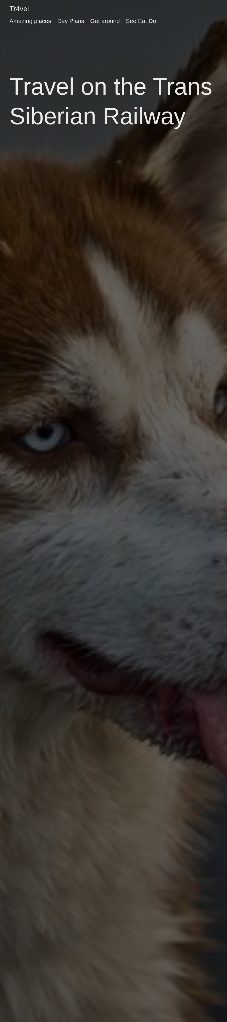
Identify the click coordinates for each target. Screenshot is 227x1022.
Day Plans (70, 21)
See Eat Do (141, 21)
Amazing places (30, 21)
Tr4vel (19, 9)
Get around (105, 21)
